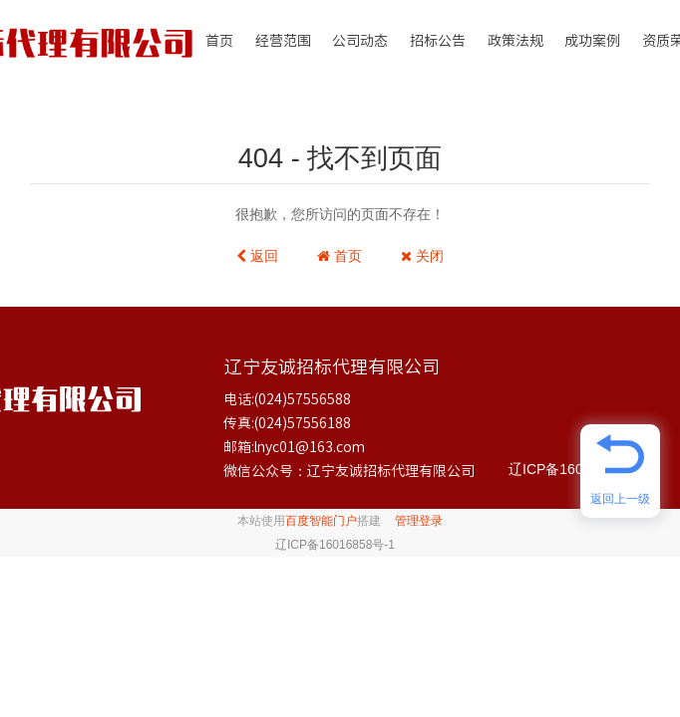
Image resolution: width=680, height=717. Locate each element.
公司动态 (360, 41)
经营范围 (283, 41)
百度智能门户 (321, 521)
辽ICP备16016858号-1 (578, 469)
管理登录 (419, 521)
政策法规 (515, 41)
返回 (257, 256)
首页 (219, 41)
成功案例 (592, 41)
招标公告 (438, 41)
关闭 (422, 256)
